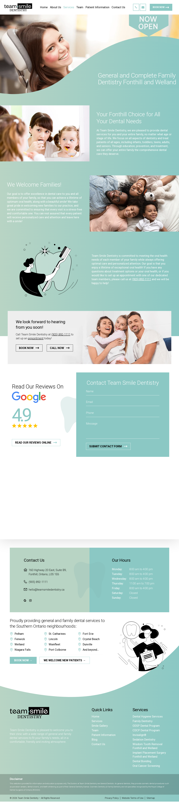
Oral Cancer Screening (146, 766)
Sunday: (116, 597)
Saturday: (117, 593)
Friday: (116, 588)
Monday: (117, 569)
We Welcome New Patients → (65, 660)
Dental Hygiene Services (148, 716)
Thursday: (117, 583)
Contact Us (98, 744)
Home (95, 716)
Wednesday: (119, 578)
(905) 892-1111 (141, 279)
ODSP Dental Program (146, 725)
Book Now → (23, 660)
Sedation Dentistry (144, 739)
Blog (94, 739)
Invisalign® (139, 735)
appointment (35, 338)
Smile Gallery (100, 725)
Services (97, 721)
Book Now (159, 7)
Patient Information (104, 735)
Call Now (57, 348)
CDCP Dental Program (146, 730)
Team (95, 730)
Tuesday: (117, 574)
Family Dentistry (142, 721)
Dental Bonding (142, 761)
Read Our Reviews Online (33, 442)
